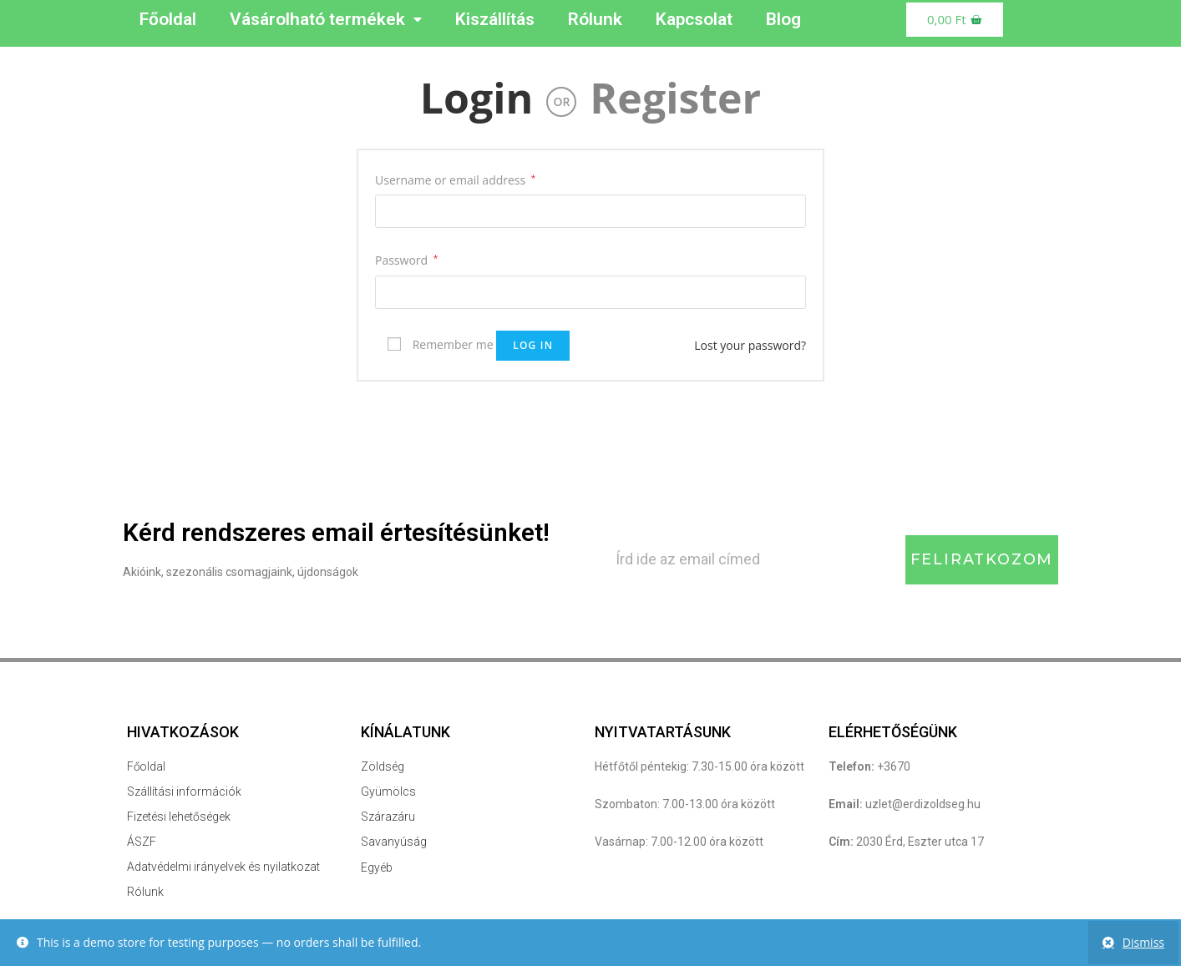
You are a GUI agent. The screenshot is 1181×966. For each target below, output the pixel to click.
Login (477, 97)
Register (675, 97)
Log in (533, 345)
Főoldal (167, 19)
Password (406, 260)
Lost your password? (750, 345)
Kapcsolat (694, 19)
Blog (783, 19)
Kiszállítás (495, 19)
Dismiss (1143, 942)
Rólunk (595, 19)
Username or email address (455, 180)
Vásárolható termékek (326, 19)
